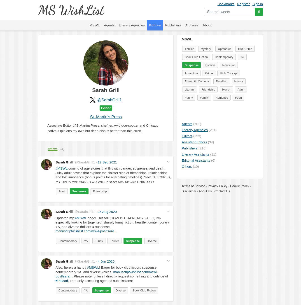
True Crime (245, 49)
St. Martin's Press (106, 117)
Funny (99, 241)
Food (238, 97)
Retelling (221, 81)
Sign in (257, 4)
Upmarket (224, 49)
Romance (221, 97)
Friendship (100, 191)
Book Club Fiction (144, 290)
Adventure (191, 73)
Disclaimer (189, 191)
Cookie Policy (239, 186)
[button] (168, 161)
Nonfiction (229, 65)
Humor (238, 81)
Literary (189, 89)
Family (204, 97)
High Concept (229, 73)
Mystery (206, 49)
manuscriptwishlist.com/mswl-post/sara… (86, 231)
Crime (209, 73)
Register (243, 4)
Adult (61, 191)
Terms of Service (193, 186)
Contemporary (67, 241)
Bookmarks (225, 4)
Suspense (79, 191)
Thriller (114, 241)
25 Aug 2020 (107, 212)
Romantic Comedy (197, 81)
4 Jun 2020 (106, 261)
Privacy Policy (217, 186)
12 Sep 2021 (107, 162)
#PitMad (62, 281)
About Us (205, 191)
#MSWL (62, 168)
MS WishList (71, 10)
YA (86, 241)
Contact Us (222, 191)
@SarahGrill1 (109, 100)
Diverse (152, 241)
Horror (226, 89)
